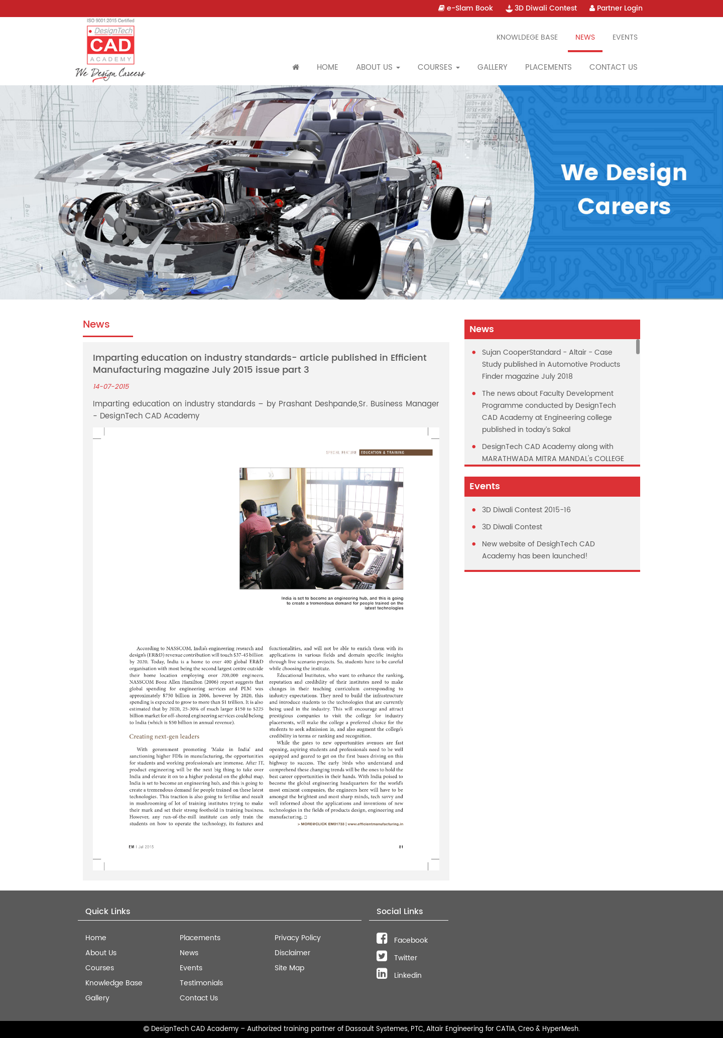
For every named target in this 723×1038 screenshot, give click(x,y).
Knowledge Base (114, 983)
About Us (100, 953)
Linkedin (399, 975)
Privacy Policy (298, 938)
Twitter (397, 958)
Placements (548, 67)
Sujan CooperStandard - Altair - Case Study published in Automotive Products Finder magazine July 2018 (551, 364)
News (585, 37)
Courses (99, 968)
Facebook (402, 940)
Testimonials (201, 983)
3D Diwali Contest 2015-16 (526, 510)
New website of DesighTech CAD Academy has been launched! (538, 550)
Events (625, 37)
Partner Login (616, 8)
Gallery (492, 67)
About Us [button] (378, 67)
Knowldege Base (527, 37)
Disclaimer (292, 953)
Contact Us (613, 67)
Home (327, 67)
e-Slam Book (465, 8)
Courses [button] (439, 67)
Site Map (289, 968)
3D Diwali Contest (541, 8)
